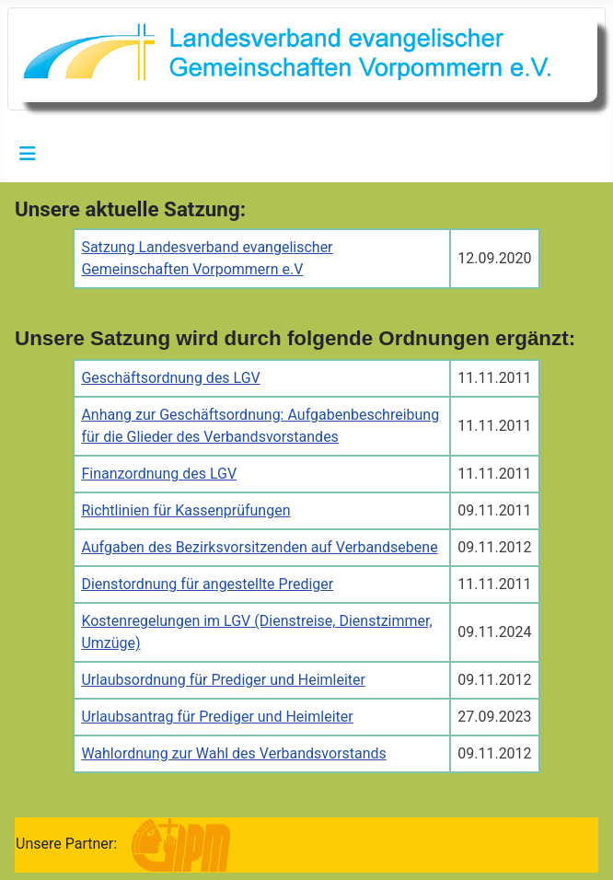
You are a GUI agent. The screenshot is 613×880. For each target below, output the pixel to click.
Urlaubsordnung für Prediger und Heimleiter (223, 680)
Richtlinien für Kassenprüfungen (185, 510)
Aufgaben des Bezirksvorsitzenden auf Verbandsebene (259, 547)
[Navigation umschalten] (27, 154)
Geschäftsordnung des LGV (170, 378)
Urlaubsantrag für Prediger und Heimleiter (217, 716)
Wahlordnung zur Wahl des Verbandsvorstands (233, 753)
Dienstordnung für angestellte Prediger (207, 584)
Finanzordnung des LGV (159, 473)
